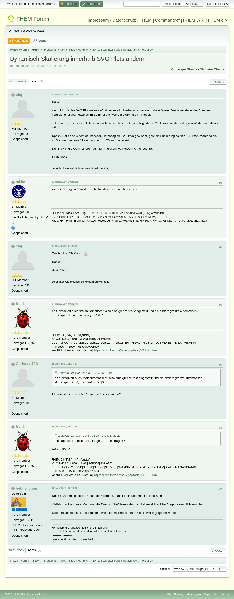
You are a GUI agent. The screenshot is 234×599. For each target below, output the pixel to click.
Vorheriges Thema (184, 69)
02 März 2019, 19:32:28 (64, 94)
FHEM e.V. (218, 20)
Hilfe (169, 594)
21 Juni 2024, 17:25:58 (64, 488)
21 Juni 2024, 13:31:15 (64, 426)
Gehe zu (165, 569)
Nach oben (16, 550)
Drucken (218, 82)
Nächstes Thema (212, 69)
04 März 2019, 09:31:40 (64, 303)
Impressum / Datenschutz (112, 20)
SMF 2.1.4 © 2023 (15, 594)
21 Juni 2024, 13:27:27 (64, 363)
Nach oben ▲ (221, 594)
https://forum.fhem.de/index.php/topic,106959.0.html (125, 350)
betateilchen (26, 488)
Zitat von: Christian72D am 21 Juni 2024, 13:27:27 (89, 435)
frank (20, 304)
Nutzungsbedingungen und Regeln (193, 594)
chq (19, 95)
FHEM (145, 20)
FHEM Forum (32, 19)
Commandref (167, 20)
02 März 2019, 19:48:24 (64, 181)
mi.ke (20, 182)
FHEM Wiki (194, 20)
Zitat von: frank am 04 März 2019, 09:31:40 (85, 372)
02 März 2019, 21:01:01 (64, 246)
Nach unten (17, 81)
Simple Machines (35, 594)
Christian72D (27, 364)
